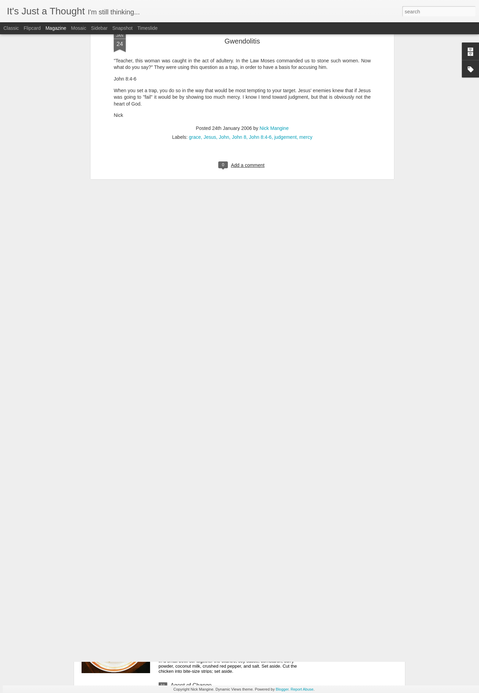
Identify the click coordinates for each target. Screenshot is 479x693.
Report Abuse (302, 689)
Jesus (210, 36)
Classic (11, 28)
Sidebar (99, 28)
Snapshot (122, 28)
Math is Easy (109, 530)
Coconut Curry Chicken (199, 607)
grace (195, 36)
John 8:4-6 (260, 36)
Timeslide (147, 28)
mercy (305, 36)
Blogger (282, 689)
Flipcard (32, 28)
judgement (285, 36)
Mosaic (78, 28)
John (224, 36)
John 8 (239, 36)
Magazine (56, 28)
